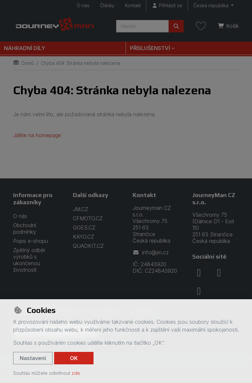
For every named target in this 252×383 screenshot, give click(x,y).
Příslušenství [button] (150, 48)
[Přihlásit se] (167, 5)
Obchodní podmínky (24, 228)
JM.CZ (80, 209)
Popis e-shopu (30, 241)
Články (107, 5)
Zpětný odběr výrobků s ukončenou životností (29, 260)
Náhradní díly (24, 48)
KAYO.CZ (83, 236)
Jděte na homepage (37, 135)
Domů (23, 63)
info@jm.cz (151, 252)
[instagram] (218, 272)
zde (76, 373)
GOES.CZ (84, 227)
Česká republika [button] (211, 5)
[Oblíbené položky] (201, 26)
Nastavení (33, 358)
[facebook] (198, 272)
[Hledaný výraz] (142, 26)
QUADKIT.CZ (88, 246)
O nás (83, 5)
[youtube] (198, 291)
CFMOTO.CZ (88, 218)
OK (74, 358)
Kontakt (133, 5)
